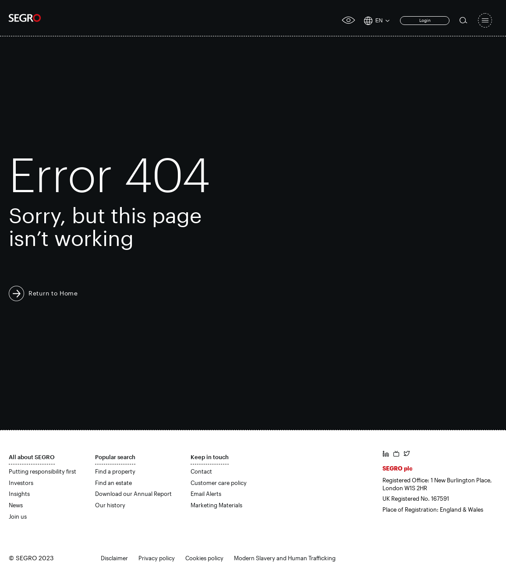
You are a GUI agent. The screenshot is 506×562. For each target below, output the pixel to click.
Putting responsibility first (42, 471)
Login (425, 20)
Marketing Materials (216, 505)
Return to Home (53, 293)
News (16, 505)
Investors (21, 482)
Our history (110, 505)
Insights (19, 493)
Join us (18, 516)
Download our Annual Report (133, 493)
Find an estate (113, 482)
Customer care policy (219, 482)
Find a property (115, 471)
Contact (201, 471)
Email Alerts (206, 493)
